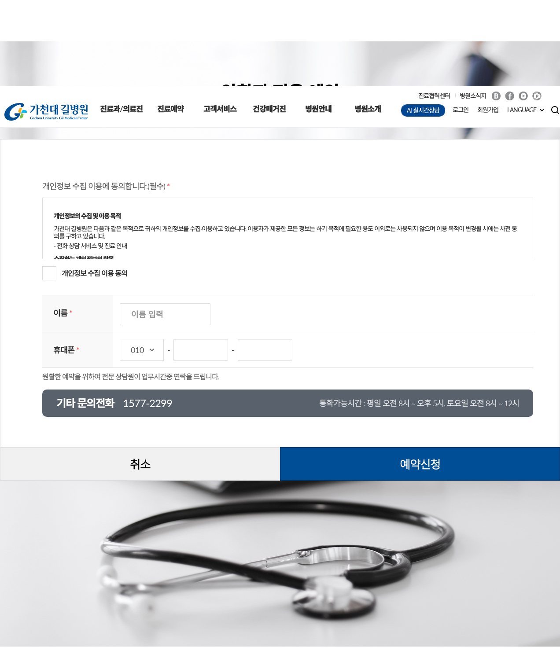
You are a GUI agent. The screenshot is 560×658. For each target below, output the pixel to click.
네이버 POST (537, 10)
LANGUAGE (521, 23)
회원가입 (487, 23)
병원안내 (318, 22)
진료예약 (170, 22)
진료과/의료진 (121, 22)
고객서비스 (219, 22)
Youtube (523, 9)
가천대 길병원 (46, 25)
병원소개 (367, 22)
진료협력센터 (434, 9)
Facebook (509, 9)
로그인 (460, 23)
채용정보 (241, 626)
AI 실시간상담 (423, 24)
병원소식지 (473, 9)
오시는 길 (284, 626)
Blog (496, 9)
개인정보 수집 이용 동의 (94, 187)
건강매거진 (269, 22)
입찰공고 (200, 626)
